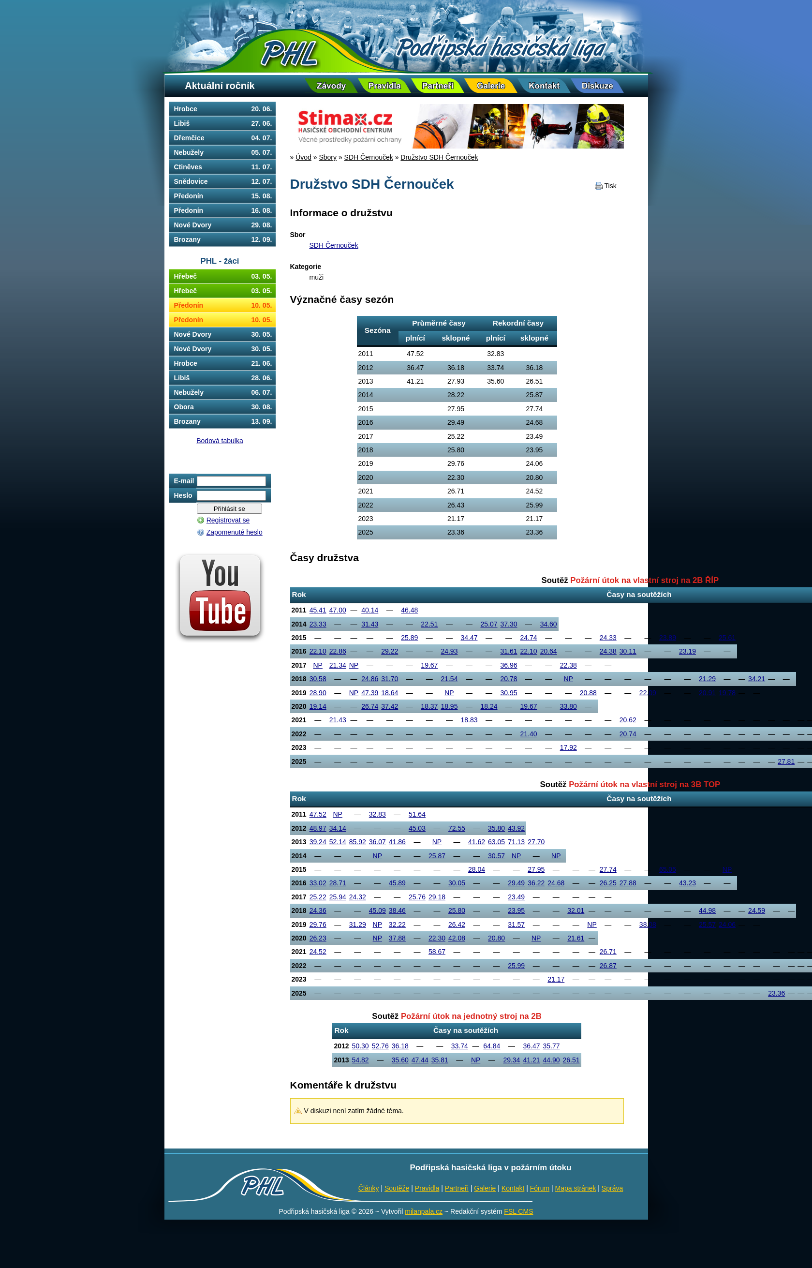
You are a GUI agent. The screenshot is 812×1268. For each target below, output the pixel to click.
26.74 (369, 706)
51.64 (417, 814)
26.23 (318, 938)
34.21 (756, 679)
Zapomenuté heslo (235, 532)
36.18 (400, 1046)
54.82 (360, 1060)
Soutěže (396, 1188)
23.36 (776, 993)
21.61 (575, 938)
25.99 (516, 966)
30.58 (318, 679)
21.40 (528, 734)
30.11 (628, 651)
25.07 (488, 624)
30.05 (456, 883)
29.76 (318, 924)
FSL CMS (518, 1211)
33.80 (568, 706)
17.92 (568, 747)
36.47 (531, 1046)
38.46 (397, 910)
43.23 (687, 883)
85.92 (357, 842)
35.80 (496, 828)
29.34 (511, 1060)
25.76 (417, 897)
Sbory (328, 157)
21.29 (707, 679)
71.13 (516, 842)
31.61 (509, 651)
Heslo (183, 495)
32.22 (397, 924)
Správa (612, 1188)
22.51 (429, 624)
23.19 (687, 651)
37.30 (509, 624)
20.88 (588, 693)
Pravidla (427, 1188)
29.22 (389, 651)
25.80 (456, 910)
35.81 (439, 1060)
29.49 (516, 883)
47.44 (420, 1060)
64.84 (491, 1046)
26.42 (456, 924)
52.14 (337, 842)
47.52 (318, 814)
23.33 (318, 624)
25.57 (707, 924)
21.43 (337, 720)
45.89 (397, 883)
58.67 (436, 951)
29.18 (436, 897)
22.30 (436, 938)
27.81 (786, 761)
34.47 (468, 637)
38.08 (647, 924)
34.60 (548, 624)
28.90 (318, 693)
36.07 (377, 842)
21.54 (449, 679)
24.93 (449, 651)
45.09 (377, 910)
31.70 (389, 679)
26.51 (571, 1060)
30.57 (496, 856)
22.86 (337, 651)
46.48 (409, 610)
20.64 (548, 651)
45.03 (417, 828)
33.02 (318, 883)
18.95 (449, 706)
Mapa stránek (575, 1188)
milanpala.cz (424, 1211)
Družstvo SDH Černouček (439, 157)
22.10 (318, 651)
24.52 (318, 951)
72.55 (456, 828)
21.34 (337, 665)
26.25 (608, 883)
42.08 (456, 938)
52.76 (380, 1046)
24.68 (555, 883)
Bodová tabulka (219, 441)
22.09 (647, 693)
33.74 (459, 1046)
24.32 (357, 897)
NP (317, 665)
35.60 (400, 1060)
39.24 (318, 842)
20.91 (707, 693)
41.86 (397, 842)
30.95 (509, 693)
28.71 (337, 883)
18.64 (389, 693)
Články (368, 1188)
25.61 (727, 637)
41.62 (476, 842)
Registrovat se (228, 520)
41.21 (531, 1060)
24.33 (608, 637)
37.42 (389, 706)
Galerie (485, 1188)
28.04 (476, 869)
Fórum (539, 1188)
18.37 (429, 706)
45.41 (318, 610)
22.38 (568, 665)
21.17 (555, 979)
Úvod (303, 157)
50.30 (360, 1046)
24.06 (727, 924)
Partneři (457, 1188)
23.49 (516, 897)
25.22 (318, 897)
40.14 (369, 610)
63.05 (496, 842)
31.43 (369, 624)
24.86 (369, 679)
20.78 (509, 679)
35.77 (551, 1046)
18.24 (488, 706)
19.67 (429, 665)
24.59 (756, 910)
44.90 (551, 1060)
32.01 (575, 910)
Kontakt (513, 1188)
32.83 (377, 814)
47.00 (337, 610)
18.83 (468, 720)
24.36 (318, 910)
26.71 (608, 951)
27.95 (536, 869)
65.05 (667, 869)
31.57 (516, 924)
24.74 (528, 637)
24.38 (608, 651)
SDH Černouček (368, 157)
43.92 (516, 828)
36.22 (536, 883)
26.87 (608, 966)
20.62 (628, 720)
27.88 (628, 883)
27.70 (536, 842)
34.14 (337, 828)
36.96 (509, 665)
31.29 (357, 924)
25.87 (436, 856)
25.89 (409, 637)
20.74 (628, 734)
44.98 (707, 910)
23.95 (516, 910)
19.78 (727, 693)
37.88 (397, 938)
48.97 (318, 828)
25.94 (337, 897)
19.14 (318, 706)
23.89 (667, 637)
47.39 (369, 693)
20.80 (496, 938)
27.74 (608, 869)
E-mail (184, 481)
